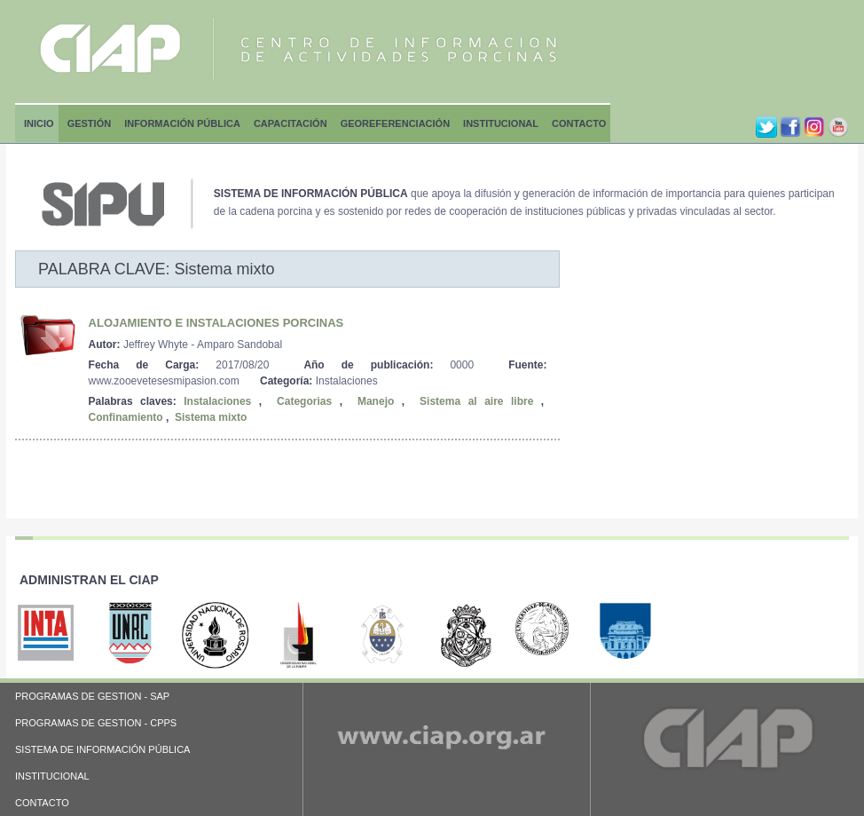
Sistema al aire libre (476, 401)
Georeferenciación (395, 123)
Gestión (89, 123)
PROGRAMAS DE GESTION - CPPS (96, 722)
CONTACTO (42, 802)
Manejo (375, 401)
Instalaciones (217, 401)
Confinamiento (126, 417)
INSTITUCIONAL (52, 776)
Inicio (39, 123)
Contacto (579, 123)
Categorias (304, 401)
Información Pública (182, 123)
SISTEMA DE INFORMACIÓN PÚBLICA (102, 749)
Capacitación (290, 123)
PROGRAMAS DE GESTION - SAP (92, 696)
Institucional (500, 123)
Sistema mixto (211, 417)
